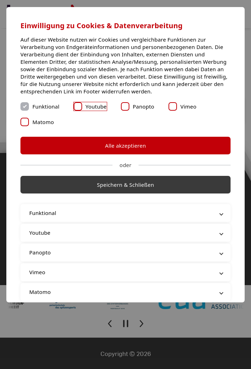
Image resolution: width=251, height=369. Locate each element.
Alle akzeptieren (125, 145)
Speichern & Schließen (125, 184)
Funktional (46, 106)
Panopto (143, 106)
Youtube (96, 106)
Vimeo (188, 106)
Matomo (43, 121)
